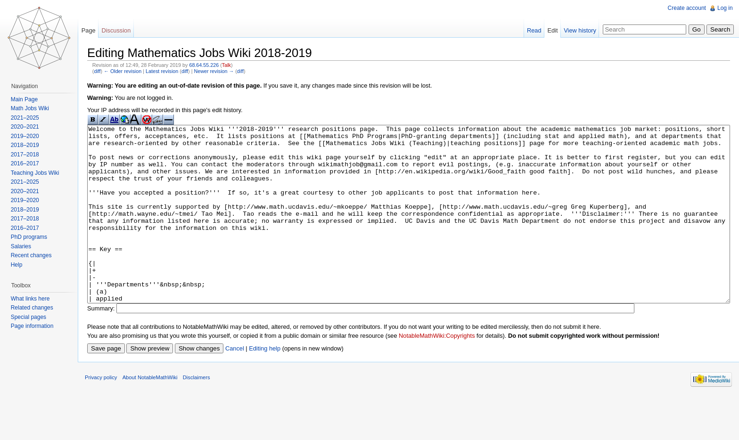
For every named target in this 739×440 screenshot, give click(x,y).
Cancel (242, 384)
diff (104, 72)
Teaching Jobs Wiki (37, 173)
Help (19, 264)
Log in (723, 8)
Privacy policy (108, 419)
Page (93, 30)
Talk (234, 66)
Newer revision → (221, 72)
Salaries (23, 246)
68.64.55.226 (211, 66)
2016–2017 (27, 163)
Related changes (34, 307)
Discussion (121, 30)
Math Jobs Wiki (32, 108)
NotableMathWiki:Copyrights (444, 372)
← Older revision (130, 72)
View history (577, 30)
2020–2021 (27, 126)
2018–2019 (27, 145)
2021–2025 (27, 117)
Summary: (108, 345)
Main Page (26, 99)
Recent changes (33, 255)
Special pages (31, 317)
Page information (34, 326)
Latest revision (169, 72)
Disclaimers (204, 419)
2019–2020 (27, 136)
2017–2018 (27, 154)
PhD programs (31, 237)
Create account (685, 8)
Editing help (272, 384)
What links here (32, 298)
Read (532, 30)
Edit (550, 30)
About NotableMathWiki (157, 419)
